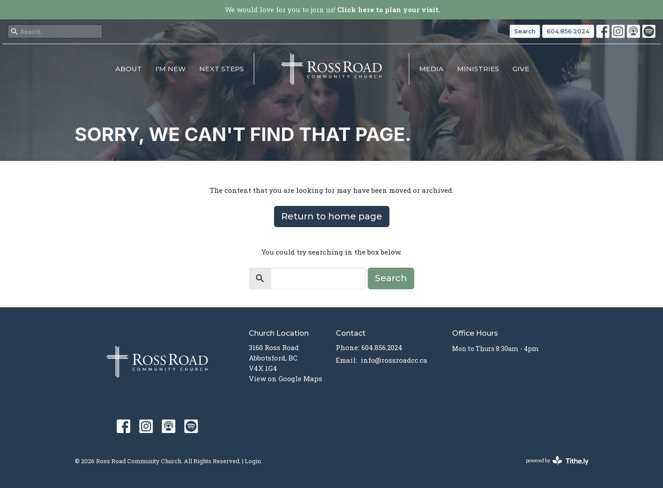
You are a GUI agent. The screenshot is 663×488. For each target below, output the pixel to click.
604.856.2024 (568, 31)
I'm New (170, 68)
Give (520, 68)
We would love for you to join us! (332, 9)
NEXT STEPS (221, 68)
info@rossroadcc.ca (394, 360)
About (128, 68)
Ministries (478, 68)
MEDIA (431, 68)
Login (253, 461)
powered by (557, 460)
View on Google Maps (285, 378)
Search (524, 31)
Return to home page (331, 216)
